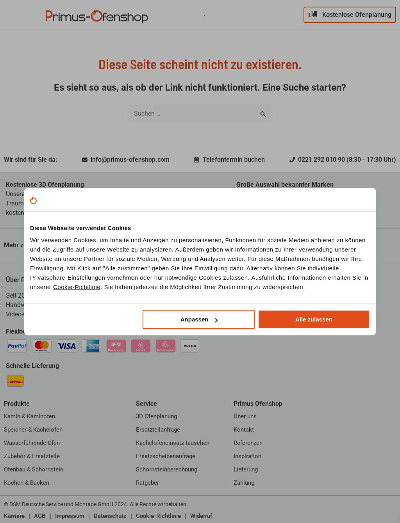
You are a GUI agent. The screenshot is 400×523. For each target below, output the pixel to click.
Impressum (69, 515)
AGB (40, 515)
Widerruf (201, 515)
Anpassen (199, 319)
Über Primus (23, 280)
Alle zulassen (313, 319)
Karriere (14, 515)
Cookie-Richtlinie (76, 287)
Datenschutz (110, 515)
